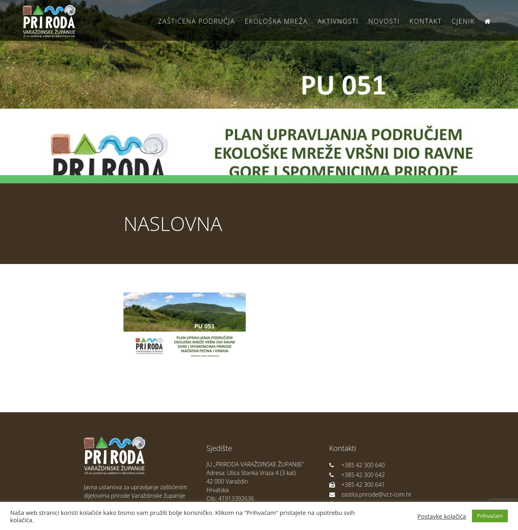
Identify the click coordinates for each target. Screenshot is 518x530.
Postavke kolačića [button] (441, 516)
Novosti (384, 21)
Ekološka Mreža (276, 21)
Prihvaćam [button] (490, 515)
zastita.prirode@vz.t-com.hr (370, 494)
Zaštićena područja (196, 21)
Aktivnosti (337, 21)
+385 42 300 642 (357, 475)
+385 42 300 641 (357, 484)
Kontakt (426, 21)
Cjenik (463, 21)
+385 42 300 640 (357, 465)
